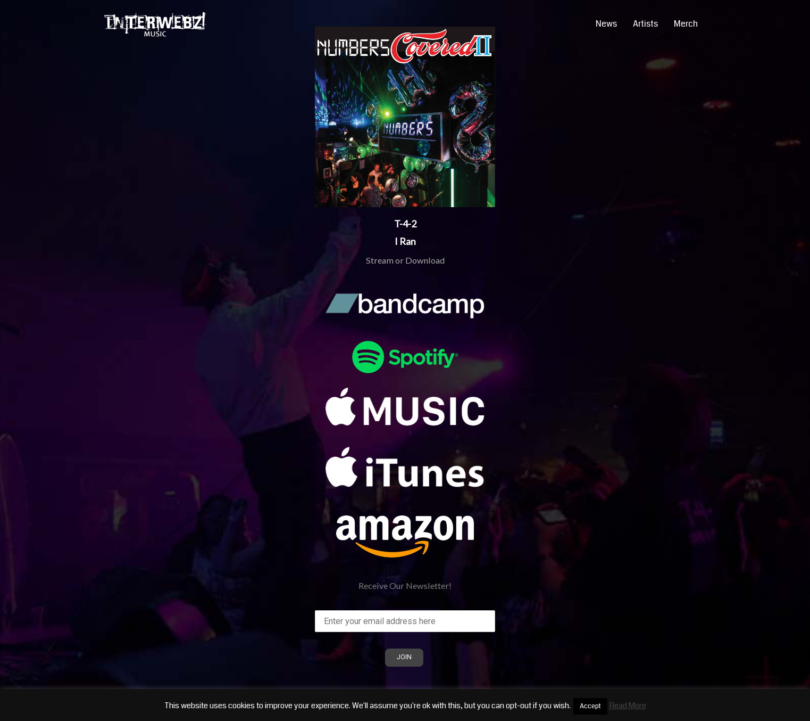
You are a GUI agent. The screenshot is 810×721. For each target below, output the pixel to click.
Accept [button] (590, 706)
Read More (627, 705)
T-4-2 (405, 224)
